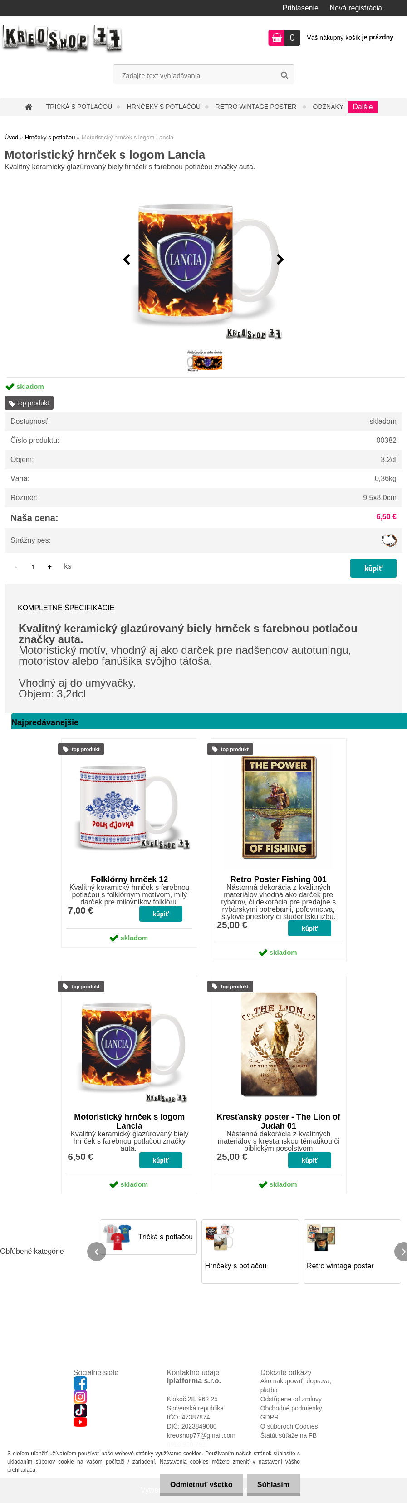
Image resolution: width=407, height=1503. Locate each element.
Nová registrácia (355, 8)
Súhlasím (272, 1484)
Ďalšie (363, 107)
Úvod (11, 137)
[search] (284, 75)
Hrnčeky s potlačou (164, 106)
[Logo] (62, 39)
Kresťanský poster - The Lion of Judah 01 (278, 1121)
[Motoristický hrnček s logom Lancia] (203, 260)
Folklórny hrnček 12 (129, 879)
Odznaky (328, 106)
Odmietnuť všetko (198, 1484)
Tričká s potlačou (79, 106)
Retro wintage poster (257, 106)
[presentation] (126, 260)
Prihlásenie (301, 8)
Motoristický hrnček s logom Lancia (129, 1121)
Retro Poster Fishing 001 (278, 879)
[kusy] (33, 567)
